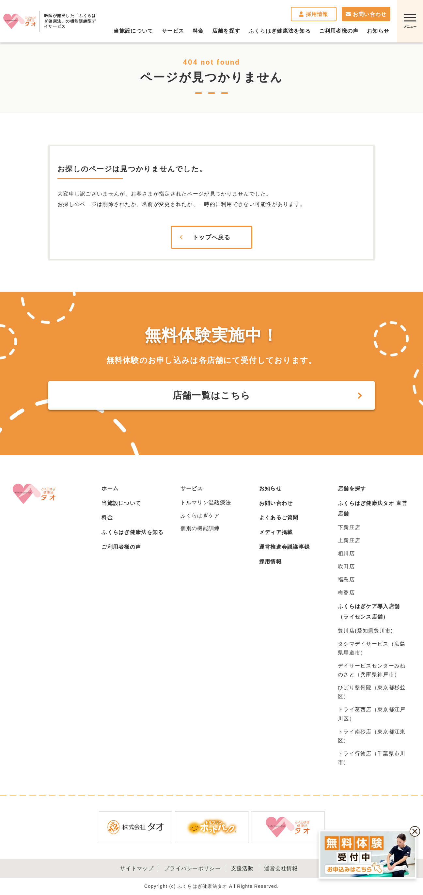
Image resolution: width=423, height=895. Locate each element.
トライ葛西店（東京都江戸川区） (371, 714)
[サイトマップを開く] (410, 21)
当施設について (121, 503)
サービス (191, 488)
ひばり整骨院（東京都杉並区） (371, 692)
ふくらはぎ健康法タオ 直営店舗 (372, 508)
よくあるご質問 (279, 517)
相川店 (346, 553)
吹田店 (346, 566)
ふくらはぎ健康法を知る (133, 532)
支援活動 (242, 868)
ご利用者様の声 (121, 547)
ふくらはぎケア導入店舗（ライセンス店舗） (369, 612)
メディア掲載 (276, 532)
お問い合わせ (366, 14)
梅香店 (346, 592)
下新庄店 (349, 527)
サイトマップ (137, 868)
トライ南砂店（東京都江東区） (371, 736)
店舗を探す (352, 488)
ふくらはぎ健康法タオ (19, 21)
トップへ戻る (211, 237)
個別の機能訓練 (200, 528)
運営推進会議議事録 (284, 547)
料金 (107, 517)
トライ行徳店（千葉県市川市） (371, 758)
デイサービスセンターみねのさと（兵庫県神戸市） (371, 670)
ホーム (110, 488)
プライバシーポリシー (192, 868)
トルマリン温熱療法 (205, 502)
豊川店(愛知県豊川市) (365, 631)
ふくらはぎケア (200, 515)
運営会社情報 (281, 868)
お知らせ (270, 488)
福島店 (346, 579)
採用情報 (313, 14)
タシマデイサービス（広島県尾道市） (371, 648)
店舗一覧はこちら (211, 395)
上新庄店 (349, 540)
